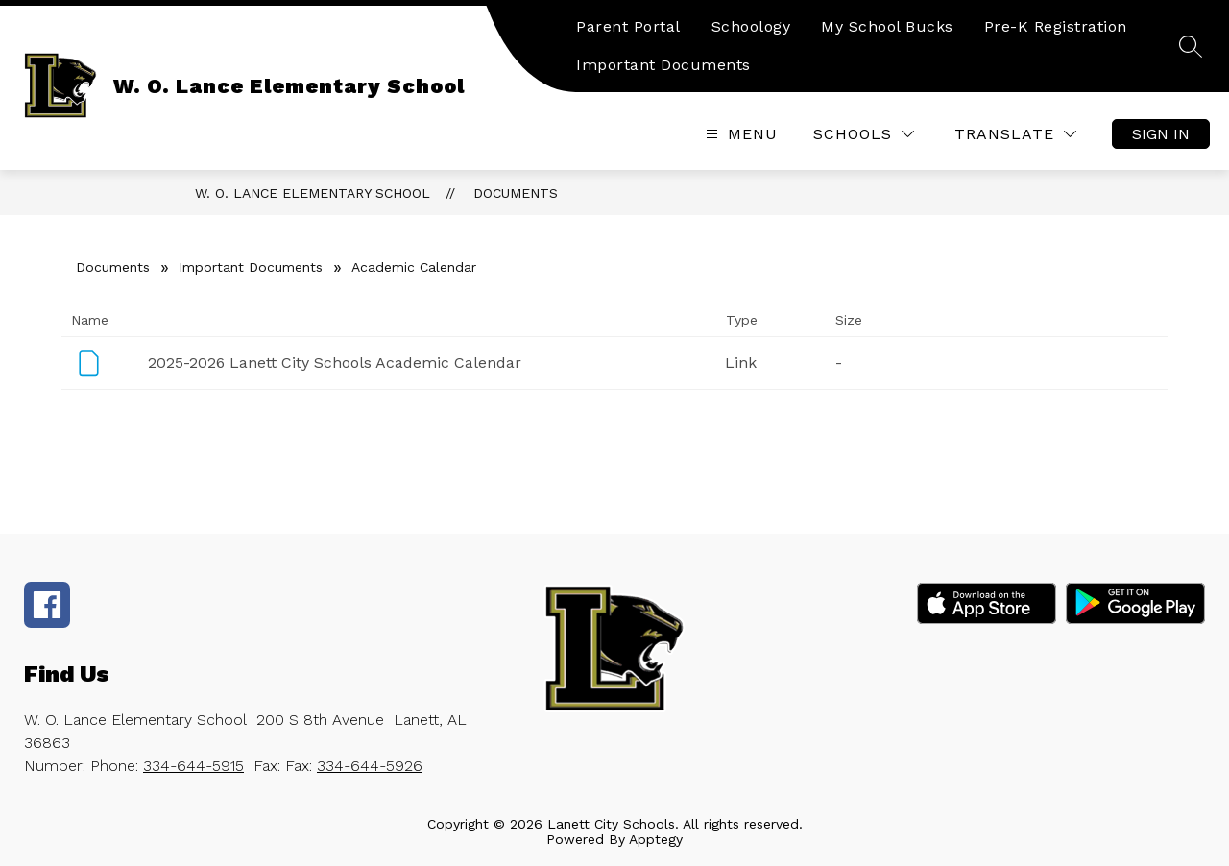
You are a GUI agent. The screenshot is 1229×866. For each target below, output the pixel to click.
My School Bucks (887, 26)
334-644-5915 (193, 766)
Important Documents (663, 65)
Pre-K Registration (1055, 26)
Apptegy (656, 839)
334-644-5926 (369, 766)
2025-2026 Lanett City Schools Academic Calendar (334, 362)
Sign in (1161, 134)
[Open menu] (739, 134)
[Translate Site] (1015, 134)
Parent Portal (628, 26)
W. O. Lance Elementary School (312, 193)
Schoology (751, 26)
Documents (515, 193)
